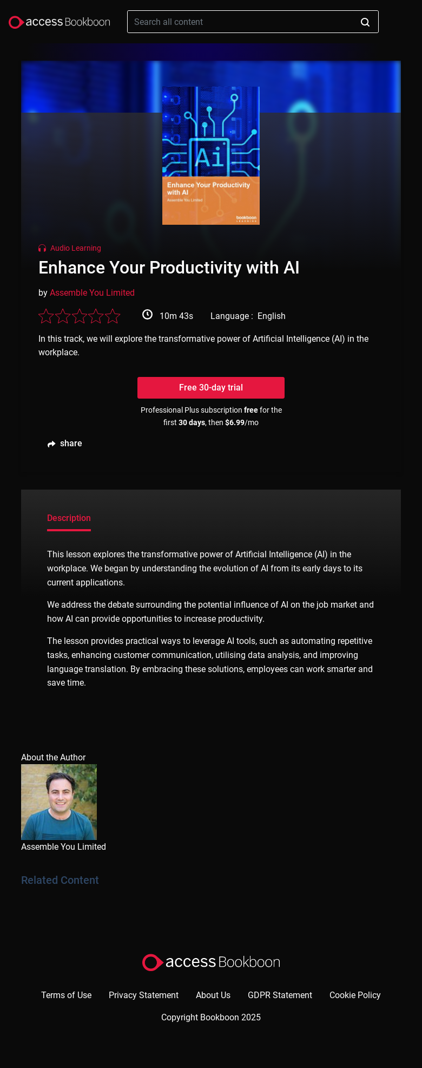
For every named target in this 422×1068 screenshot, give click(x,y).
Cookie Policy (355, 995)
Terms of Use (66, 995)
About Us (213, 995)
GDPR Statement (280, 995)
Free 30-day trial (211, 387)
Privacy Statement (144, 995)
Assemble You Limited (92, 293)
